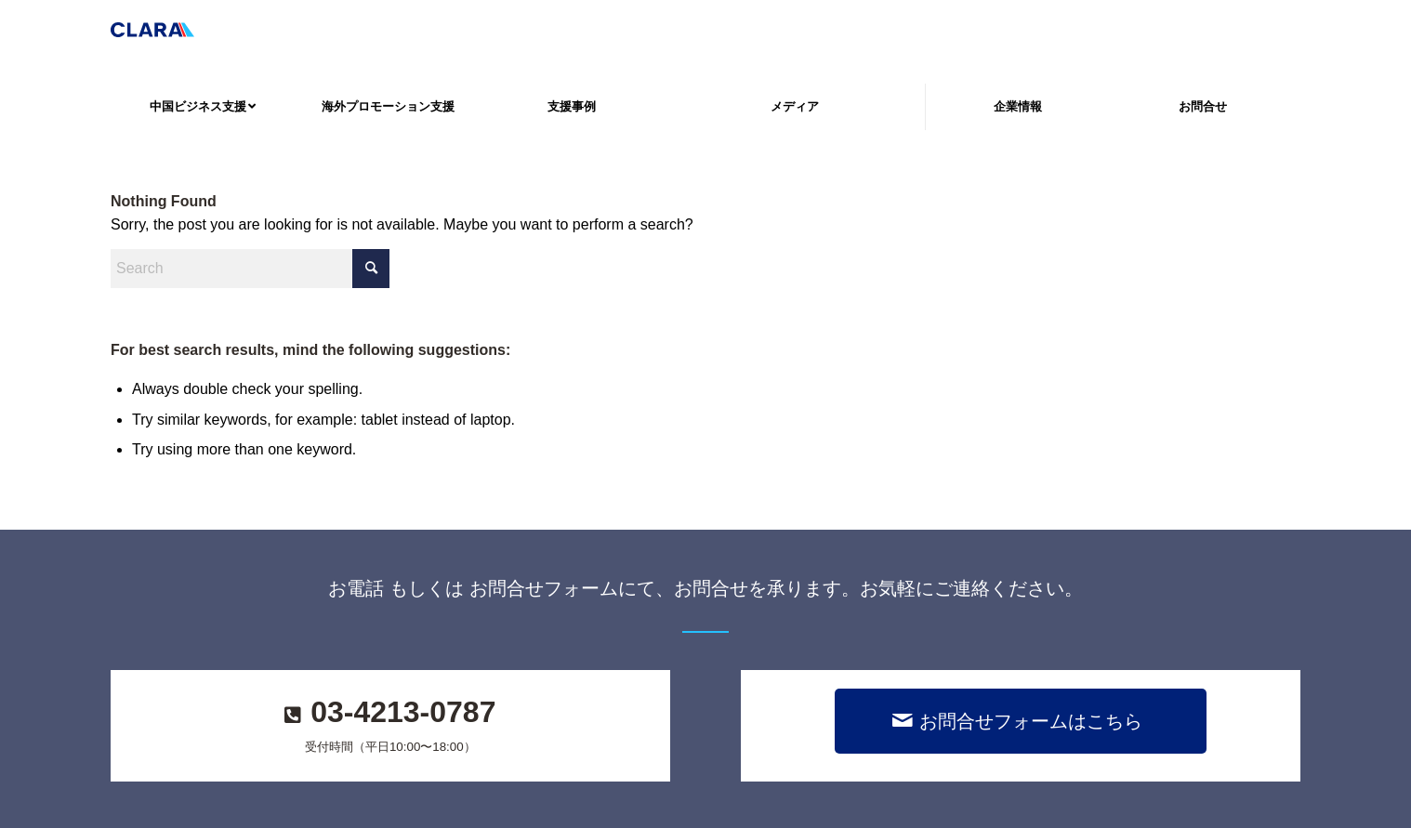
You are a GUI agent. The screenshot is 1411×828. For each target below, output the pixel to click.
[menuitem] (203, 107)
